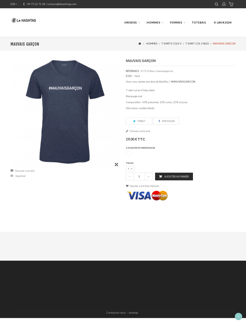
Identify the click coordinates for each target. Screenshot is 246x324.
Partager (166, 129)
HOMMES (153, 22)
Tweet (139, 129)
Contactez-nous (116, 317)
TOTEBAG (199, 22)
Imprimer (20, 184)
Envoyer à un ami (24, 178)
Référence (132, 79)
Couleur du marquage (140, 156)
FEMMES (176, 22)
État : (129, 84)
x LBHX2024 (223, 22)
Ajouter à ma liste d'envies (144, 194)
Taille (130, 171)
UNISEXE (130, 22)
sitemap (133, 317)
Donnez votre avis (139, 139)
